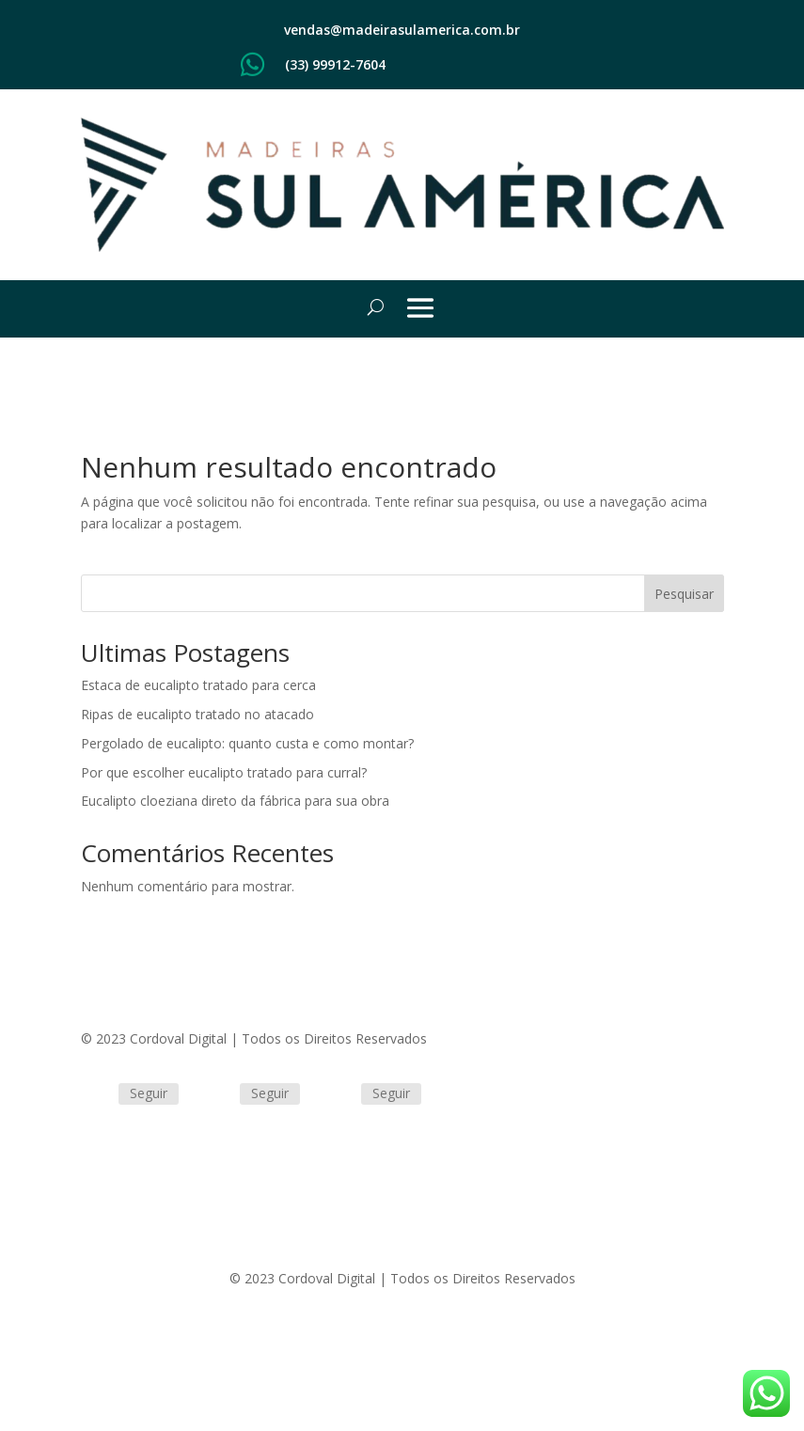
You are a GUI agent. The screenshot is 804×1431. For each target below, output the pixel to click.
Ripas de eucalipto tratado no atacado (197, 714)
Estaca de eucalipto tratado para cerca (198, 685)
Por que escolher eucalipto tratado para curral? (224, 772)
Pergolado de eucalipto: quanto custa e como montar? (247, 743)
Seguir (148, 1093)
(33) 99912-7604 (335, 64)
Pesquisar (684, 594)
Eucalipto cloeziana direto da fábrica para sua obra (235, 801)
